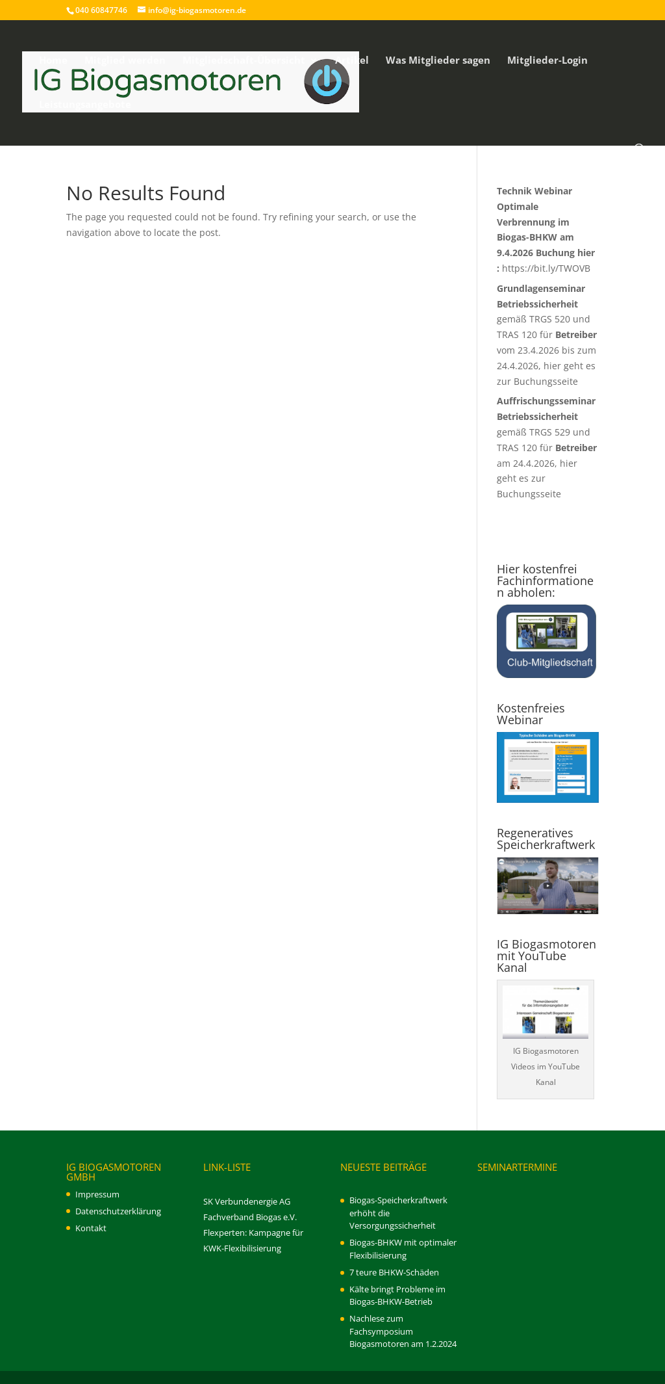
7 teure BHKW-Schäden (394, 1272)
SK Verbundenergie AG (246, 1201)
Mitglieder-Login (547, 60)
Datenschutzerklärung (118, 1211)
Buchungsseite (546, 381)
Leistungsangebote (85, 105)
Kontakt (91, 1228)
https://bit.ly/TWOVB (546, 268)
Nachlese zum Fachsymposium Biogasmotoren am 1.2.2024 (403, 1331)
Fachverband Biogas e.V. (250, 1217)
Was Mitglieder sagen (438, 60)
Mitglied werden (125, 60)
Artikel (352, 60)
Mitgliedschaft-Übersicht (243, 60)
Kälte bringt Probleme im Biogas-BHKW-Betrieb (397, 1295)
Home (53, 60)
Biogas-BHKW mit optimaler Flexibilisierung (403, 1248)
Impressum (97, 1194)
